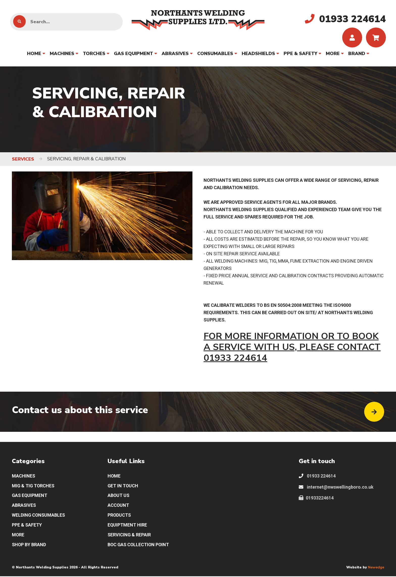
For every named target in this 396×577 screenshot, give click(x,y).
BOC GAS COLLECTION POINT (139, 545)
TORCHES (94, 54)
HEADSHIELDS (258, 54)
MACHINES (62, 54)
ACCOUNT (118, 506)
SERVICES (23, 159)
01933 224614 (317, 476)
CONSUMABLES (215, 54)
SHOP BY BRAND (29, 545)
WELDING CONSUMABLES (39, 516)
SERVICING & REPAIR (129, 536)
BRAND (356, 54)
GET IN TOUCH (123, 486)
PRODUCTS (119, 516)
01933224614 (316, 498)
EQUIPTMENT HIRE (127, 526)
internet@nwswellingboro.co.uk (336, 487)
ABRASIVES (175, 54)
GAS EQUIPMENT (133, 54)
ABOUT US (119, 496)
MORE (333, 54)
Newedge (376, 568)
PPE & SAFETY (300, 54)
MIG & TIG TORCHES (33, 486)
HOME (34, 54)
